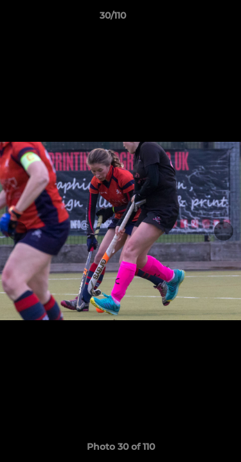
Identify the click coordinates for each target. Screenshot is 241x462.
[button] (194, 18)
